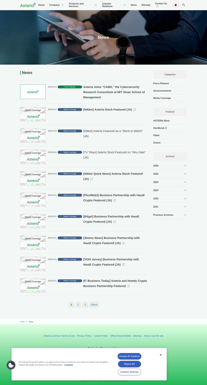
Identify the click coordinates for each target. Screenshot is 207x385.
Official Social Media (120, 336)
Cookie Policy (101, 336)
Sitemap (137, 336)
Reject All (129, 364)
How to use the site (153, 336)
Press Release (161, 83)
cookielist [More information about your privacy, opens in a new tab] (68, 365)
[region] (89, 364)
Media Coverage (162, 98)
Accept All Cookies (129, 356)
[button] (11, 365)
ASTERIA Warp (161, 120)
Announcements (162, 91)
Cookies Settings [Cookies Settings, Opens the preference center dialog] (129, 372)
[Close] (161, 355)
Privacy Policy (84, 336)
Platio (156, 135)
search (183, 5)
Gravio (157, 142)
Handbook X (160, 128)
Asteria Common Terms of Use (59, 336)
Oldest (94, 305)
